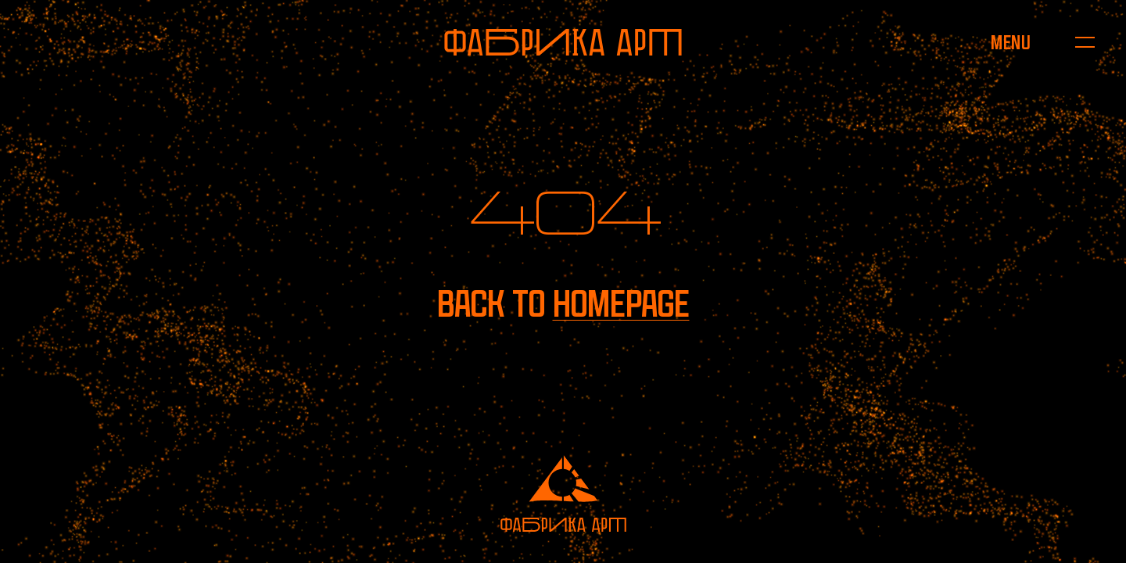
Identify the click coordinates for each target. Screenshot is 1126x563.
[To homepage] (563, 42)
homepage (621, 303)
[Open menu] (1011, 42)
